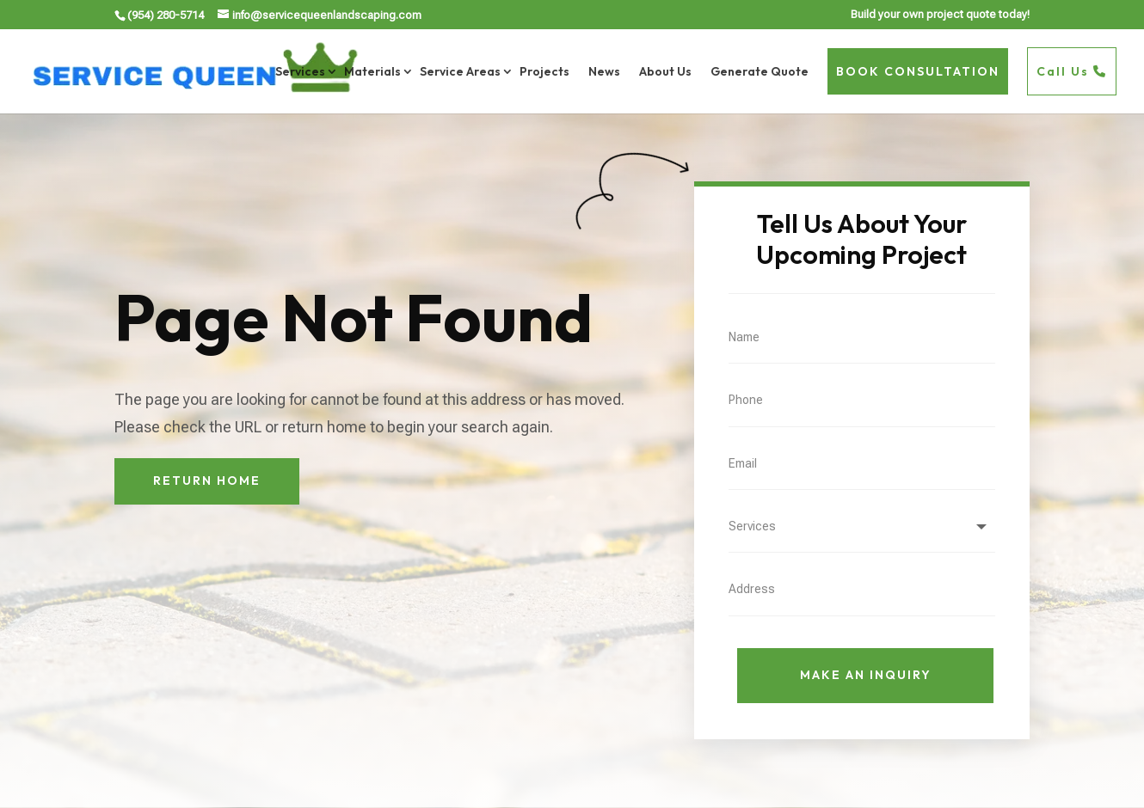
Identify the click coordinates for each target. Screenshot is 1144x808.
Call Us (1071, 71)
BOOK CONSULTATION (917, 71)
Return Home (207, 480)
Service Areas (460, 71)
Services (300, 71)
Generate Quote (759, 71)
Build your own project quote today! (940, 15)
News (604, 71)
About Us (665, 71)
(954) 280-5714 (165, 15)
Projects (544, 71)
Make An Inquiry (866, 675)
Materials (372, 71)
